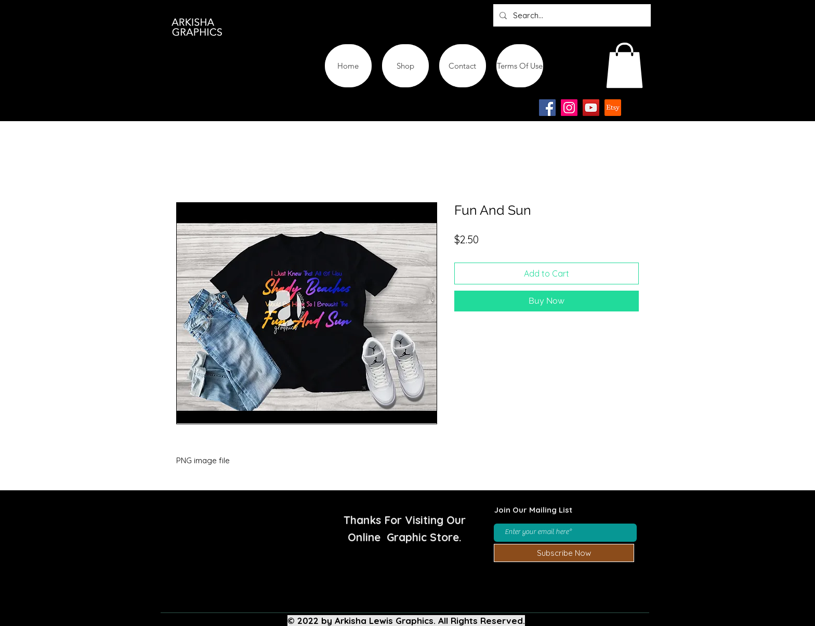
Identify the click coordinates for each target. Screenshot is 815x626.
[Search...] (571, 15)
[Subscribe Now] (564, 553)
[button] (624, 65)
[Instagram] (569, 107)
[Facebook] (547, 107)
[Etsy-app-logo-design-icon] (612, 107)
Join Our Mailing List (533, 510)
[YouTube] (591, 107)
